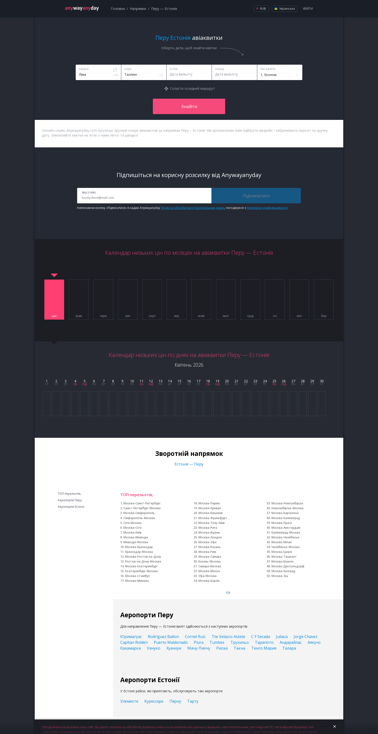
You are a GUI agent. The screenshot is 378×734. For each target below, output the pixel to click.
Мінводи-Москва (135, 542)
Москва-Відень (209, 532)
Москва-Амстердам (285, 528)
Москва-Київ (132, 532)
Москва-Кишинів (210, 513)
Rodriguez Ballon (163, 636)
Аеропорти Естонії (71, 506)
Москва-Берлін (209, 581)
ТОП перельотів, (69, 493)
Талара (289, 648)
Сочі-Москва (132, 523)
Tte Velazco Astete (228, 636)
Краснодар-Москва (139, 552)
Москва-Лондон (210, 537)
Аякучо (314, 642)
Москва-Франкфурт (212, 518)
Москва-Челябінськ (285, 537)
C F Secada (260, 636)
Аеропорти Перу (70, 500)
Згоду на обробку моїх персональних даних (193, 208)
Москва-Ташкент (284, 557)
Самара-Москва (209, 566)
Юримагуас (131, 636)
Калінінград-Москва (285, 532)
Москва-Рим (207, 552)
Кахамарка (130, 648)
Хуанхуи (173, 648)
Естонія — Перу (189, 464)
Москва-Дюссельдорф (287, 566)
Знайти (189, 106)
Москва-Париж (209, 503)
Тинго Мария (263, 648)
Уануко (153, 648)
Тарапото (264, 642)
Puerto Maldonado (171, 642)
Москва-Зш (279, 576)
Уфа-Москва (207, 576)
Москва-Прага (281, 523)
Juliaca (282, 636)
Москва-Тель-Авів (211, 523)
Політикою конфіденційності (267, 208)
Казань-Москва (209, 561)
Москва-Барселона (285, 513)
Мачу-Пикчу (198, 648)
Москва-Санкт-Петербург (142, 503)
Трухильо (239, 642)
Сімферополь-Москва (139, 518)
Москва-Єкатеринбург (141, 566)
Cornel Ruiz (195, 636)
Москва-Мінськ (209, 571)
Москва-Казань (209, 547)
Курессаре (153, 701)
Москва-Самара (209, 557)
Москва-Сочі (132, 528)
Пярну (175, 701)
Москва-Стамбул (137, 576)
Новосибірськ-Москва (287, 508)
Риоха (222, 648)
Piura (198, 642)
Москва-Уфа (207, 542)
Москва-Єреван (209, 508)
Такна (239, 648)
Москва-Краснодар (139, 547)
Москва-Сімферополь (139, 513)
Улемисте (129, 701)
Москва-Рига (207, 528)
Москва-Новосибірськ (287, 503)
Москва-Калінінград (285, 518)
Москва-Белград (283, 571)
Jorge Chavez (305, 636)
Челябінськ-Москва (285, 547)
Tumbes (216, 642)
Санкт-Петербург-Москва (142, 508)
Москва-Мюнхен (137, 581)
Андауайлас (291, 642)
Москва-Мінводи (135, 537)
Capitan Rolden (134, 642)
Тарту (192, 701)
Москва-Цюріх (281, 552)
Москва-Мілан (281, 542)
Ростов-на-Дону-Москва (143, 561)
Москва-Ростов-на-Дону (143, 557)
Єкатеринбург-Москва (141, 571)
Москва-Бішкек (282, 561)
